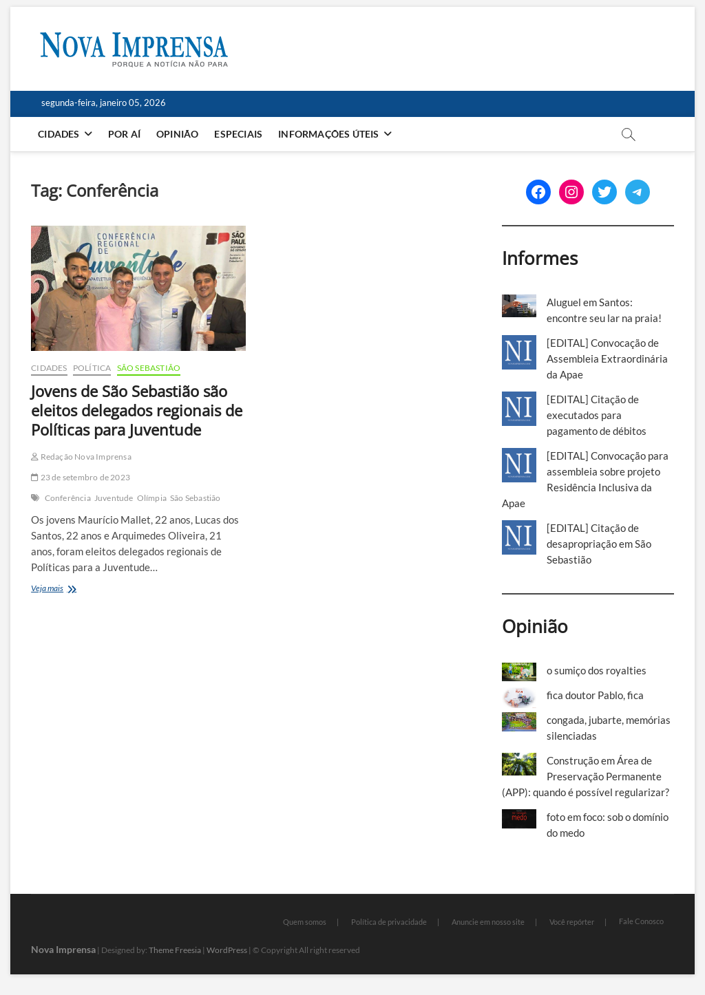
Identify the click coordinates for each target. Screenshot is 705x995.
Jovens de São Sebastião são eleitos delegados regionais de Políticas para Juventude (136, 410)
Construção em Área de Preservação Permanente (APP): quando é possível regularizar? (585, 776)
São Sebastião (149, 368)
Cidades (58, 134)
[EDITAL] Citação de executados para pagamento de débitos (596, 415)
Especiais (238, 134)
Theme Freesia (175, 950)
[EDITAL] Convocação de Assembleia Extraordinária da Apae (607, 358)
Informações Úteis (328, 134)
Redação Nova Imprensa (81, 456)
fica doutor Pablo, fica (595, 695)
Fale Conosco (641, 921)
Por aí (124, 134)
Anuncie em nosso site (488, 921)
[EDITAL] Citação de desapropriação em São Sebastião (599, 544)
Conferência (68, 498)
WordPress (227, 950)
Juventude (114, 498)
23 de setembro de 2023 (80, 477)
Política (92, 368)
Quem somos (304, 921)
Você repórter (571, 921)
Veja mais (64, 589)
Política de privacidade (389, 921)
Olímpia (152, 498)
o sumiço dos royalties (596, 670)
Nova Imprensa (63, 949)
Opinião (177, 134)
